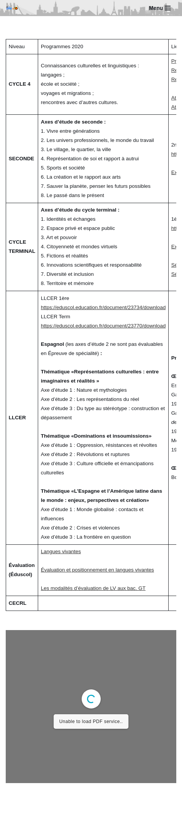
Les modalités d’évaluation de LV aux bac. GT (93, 588)
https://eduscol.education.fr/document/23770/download (103, 326)
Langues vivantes (61, 551)
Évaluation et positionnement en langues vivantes (97, 570)
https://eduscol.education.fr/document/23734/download (103, 307)
